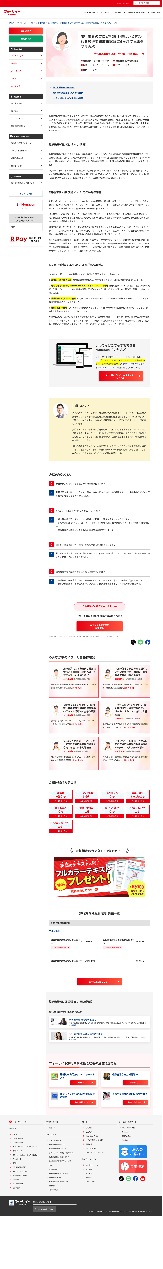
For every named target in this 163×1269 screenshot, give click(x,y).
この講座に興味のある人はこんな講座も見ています (26, 219)
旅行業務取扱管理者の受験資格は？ (87, 1034)
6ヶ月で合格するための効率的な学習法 (69, 98)
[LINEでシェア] (140, 642)
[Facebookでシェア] (147, 642)
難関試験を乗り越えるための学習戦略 (68, 92)
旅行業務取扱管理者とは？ (83, 1019)
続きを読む (73, 1025)
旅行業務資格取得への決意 (64, 87)
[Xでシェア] (133, 642)
